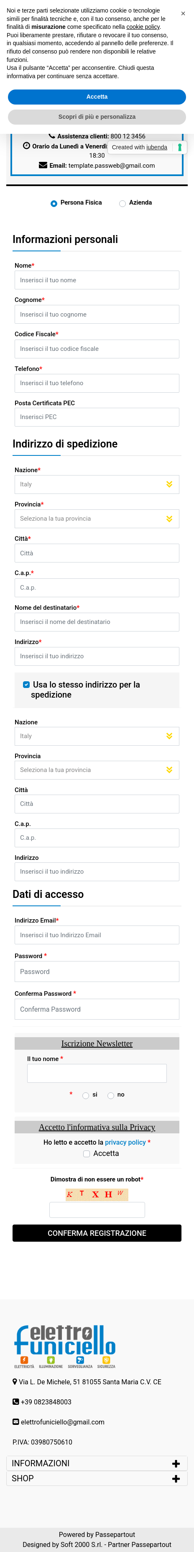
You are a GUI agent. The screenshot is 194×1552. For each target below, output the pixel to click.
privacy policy (125, 1142)
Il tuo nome (45, 1059)
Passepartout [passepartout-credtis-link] (115, 1535)
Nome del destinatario (47, 608)
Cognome (30, 300)
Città (23, 539)
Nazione (28, 470)
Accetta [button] (97, 96)
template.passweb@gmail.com (112, 165)
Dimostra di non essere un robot (97, 1180)
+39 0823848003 (46, 1402)
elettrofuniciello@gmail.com (63, 1422)
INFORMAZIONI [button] (41, 1463)
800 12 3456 (128, 136)
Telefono (28, 369)
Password (31, 956)
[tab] (97, 1463)
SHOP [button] (23, 1478)
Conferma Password (45, 993)
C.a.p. (24, 573)
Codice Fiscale (37, 334)
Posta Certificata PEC (45, 403)
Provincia (29, 505)
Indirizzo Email (37, 921)
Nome (24, 266)
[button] (183, 13)
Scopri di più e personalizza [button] (97, 116)
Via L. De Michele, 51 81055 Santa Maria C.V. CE (90, 1382)
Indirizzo (28, 642)
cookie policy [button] (142, 26)
